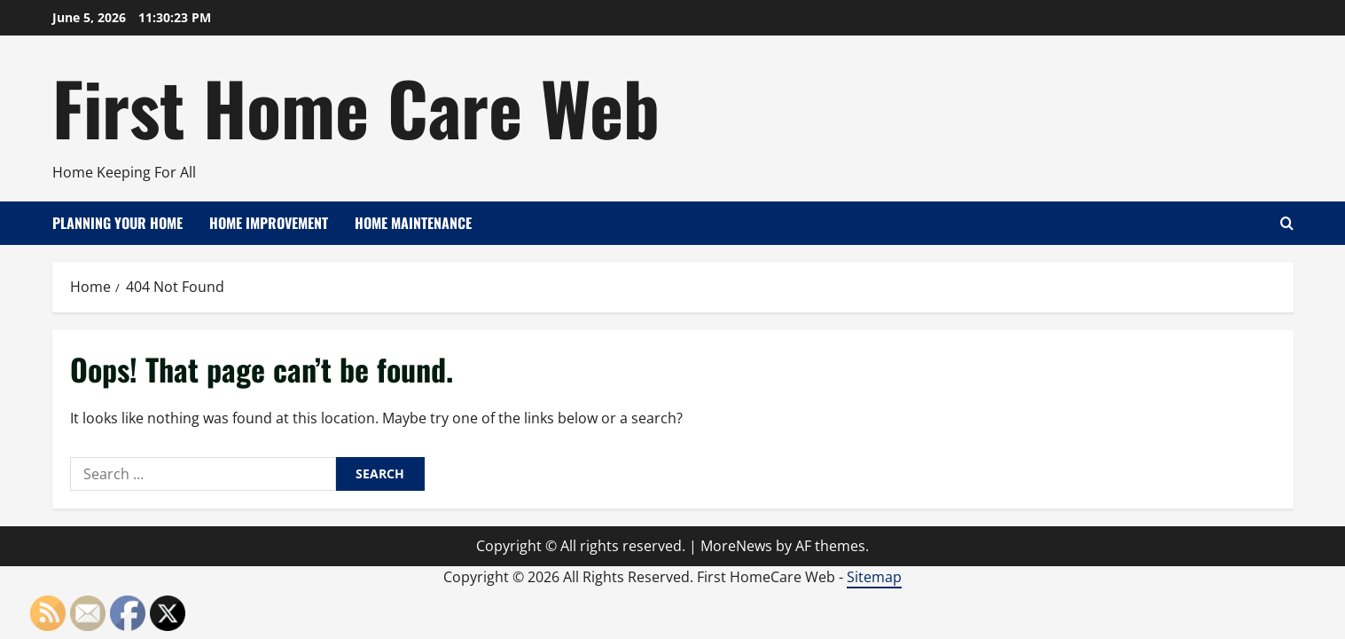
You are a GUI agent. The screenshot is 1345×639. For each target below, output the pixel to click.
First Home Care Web (356, 106)
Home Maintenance (413, 222)
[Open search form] (1287, 223)
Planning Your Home (117, 222)
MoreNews (736, 546)
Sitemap (874, 577)
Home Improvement (268, 222)
